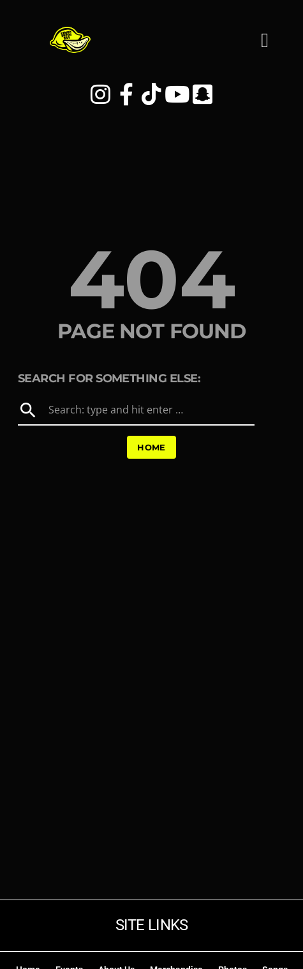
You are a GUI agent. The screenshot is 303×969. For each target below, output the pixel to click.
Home (151, 447)
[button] (265, 47)
